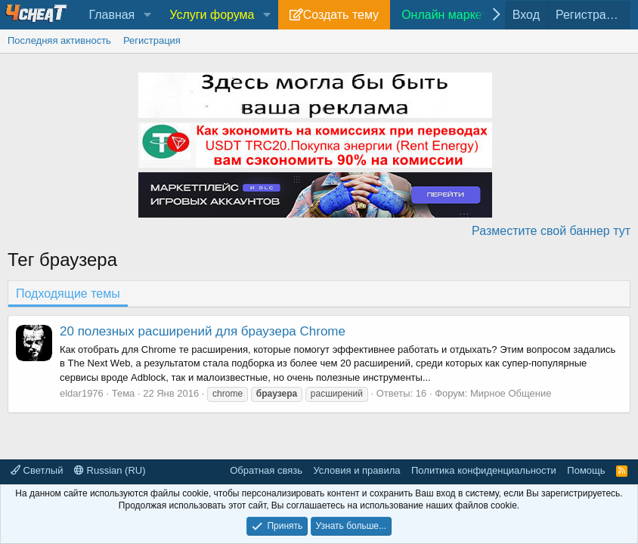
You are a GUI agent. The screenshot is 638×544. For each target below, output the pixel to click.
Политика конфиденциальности (483, 470)
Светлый (37, 470)
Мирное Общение (511, 393)
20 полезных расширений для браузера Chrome (202, 331)
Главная (111, 14)
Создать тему (341, 14)
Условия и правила (356, 470)
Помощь (586, 470)
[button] (147, 15)
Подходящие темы (68, 293)
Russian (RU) (110, 470)
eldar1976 (82, 393)
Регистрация (152, 40)
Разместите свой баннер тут (551, 230)
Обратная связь (266, 470)
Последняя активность (59, 40)
